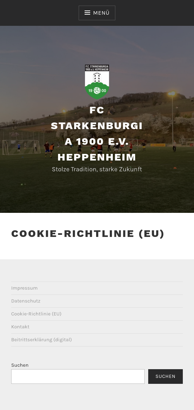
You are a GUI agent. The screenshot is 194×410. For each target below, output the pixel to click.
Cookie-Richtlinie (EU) (36, 314)
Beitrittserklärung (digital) (41, 340)
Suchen (20, 365)
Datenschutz (26, 301)
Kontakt (20, 327)
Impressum (24, 288)
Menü (101, 12)
